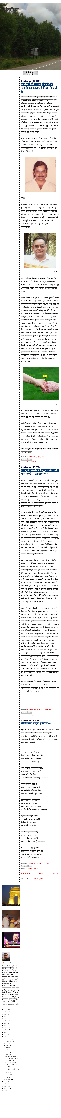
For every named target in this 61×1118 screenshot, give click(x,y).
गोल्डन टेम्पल (29, 715)
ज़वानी (30, 462)
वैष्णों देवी (42, 715)
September (9, 1045)
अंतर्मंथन (10, 10)
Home (41, 874)
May (7, 1054)
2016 (6, 1032)
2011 (6, 1086)
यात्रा (38, 715)
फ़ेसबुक (31, 868)
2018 (6, 1028)
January (8, 1079)
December (9, 1039)
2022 (6, 1019)
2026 (6, 1009)
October (8, 1043)
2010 (6, 1088)
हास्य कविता (37, 868)
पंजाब (34, 715)
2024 (6, 1014)
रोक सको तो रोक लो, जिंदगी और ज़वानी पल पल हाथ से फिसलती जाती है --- (39, 88)
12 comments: (46, 457)
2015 (6, 1034)
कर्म (27, 462)
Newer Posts (25, 874)
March (8, 1075)
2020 (6, 1023)
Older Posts (55, 874)
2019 (6, 1025)
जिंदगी (34, 462)
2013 (6, 1081)
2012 (6, 1084)
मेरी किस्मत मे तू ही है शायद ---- (36, 723)
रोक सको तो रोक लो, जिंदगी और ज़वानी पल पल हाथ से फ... (12, 1058)
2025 (6, 1012)
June (7, 1052)
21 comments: (47, 709)
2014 (6, 1037)
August (8, 1047)
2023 (6, 1016)
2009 (6, 1091)
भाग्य (37, 462)
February (9, 1077)
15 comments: (46, 863)
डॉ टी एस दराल (8, 963)
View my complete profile (10, 1004)
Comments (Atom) (37, 878)
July (7, 1050)
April (7, 1073)
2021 (6, 1021)
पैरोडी (27, 868)
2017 (6, 1030)
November (9, 1041)
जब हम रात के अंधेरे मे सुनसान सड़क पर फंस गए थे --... (11, 1064)
